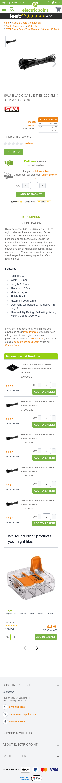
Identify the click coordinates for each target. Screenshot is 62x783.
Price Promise (30, 332)
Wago (8, 610)
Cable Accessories (15, 26)
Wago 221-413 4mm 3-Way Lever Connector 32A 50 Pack (31, 613)
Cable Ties (33, 26)
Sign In (5, 3)
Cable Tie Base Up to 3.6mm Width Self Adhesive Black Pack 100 (36, 369)
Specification (31, 223)
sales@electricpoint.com (26, 342)
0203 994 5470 (36, 338)
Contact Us (8, 692)
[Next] (37, 648)
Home (6, 22)
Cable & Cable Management (26, 22)
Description (31, 217)
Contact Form (12, 345)
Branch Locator (17, 3)
